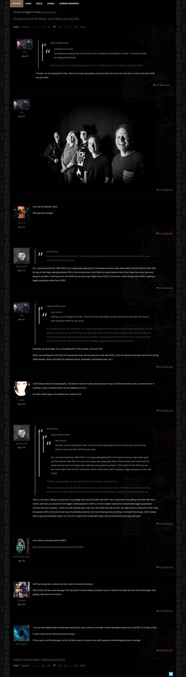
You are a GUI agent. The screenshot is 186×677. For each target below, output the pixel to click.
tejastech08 (21, 267)
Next (83, 27)
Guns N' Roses (37, 19)
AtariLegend (21, 644)
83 (27, 56)
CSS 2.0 (21, 223)
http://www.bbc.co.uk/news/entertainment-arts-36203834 (58, 547)
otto (25, 52)
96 (24, 561)
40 (76, 27)
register (44, 12)
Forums (18, 19)
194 (23, 271)
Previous (25, 27)
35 (24, 227)
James (21, 400)
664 (23, 404)
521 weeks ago (163, 85)
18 (60, 27)
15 (43, 27)
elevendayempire (21, 557)
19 (65, 27)
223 (23, 605)
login (53, 12)
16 (48, 27)
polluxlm (21, 600)
